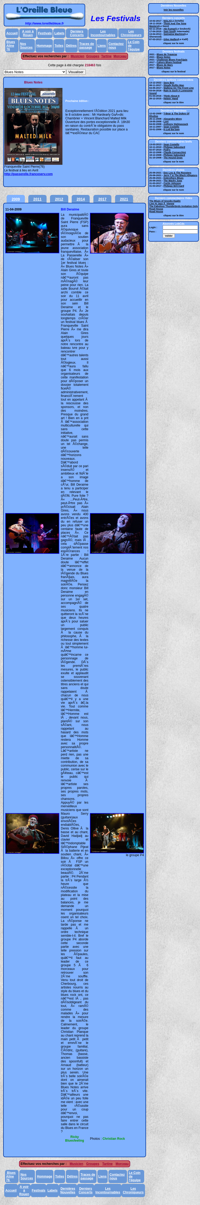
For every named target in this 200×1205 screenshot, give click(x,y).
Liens (102, 46)
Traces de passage (86, 45)
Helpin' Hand (170, 98)
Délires (71, 46)
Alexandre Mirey (172, 119)
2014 (81, 199)
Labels (59, 33)
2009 (16, 199)
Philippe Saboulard (174, 147)
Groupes (92, 56)
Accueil (12, 33)
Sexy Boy (168, 82)
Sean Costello (171, 126)
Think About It (171, 96)
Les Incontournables (103, 33)
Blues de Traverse (167, 54)
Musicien (77, 56)
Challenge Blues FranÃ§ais (172, 59)
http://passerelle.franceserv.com (28, 174)
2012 (59, 199)
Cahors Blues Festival (169, 62)
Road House (156, 209)
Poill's (166, 149)
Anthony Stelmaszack (175, 124)
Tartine (106, 56)
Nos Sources (26, 45)
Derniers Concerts (77, 33)
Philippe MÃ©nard (173, 186)
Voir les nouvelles (173, 9)
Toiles (58, 46)
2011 (37, 199)
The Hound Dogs (173, 157)
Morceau (119, 56)
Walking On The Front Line (178, 88)
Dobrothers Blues (173, 178)
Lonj (166, 121)
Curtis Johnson (172, 183)
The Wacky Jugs (172, 180)
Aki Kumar (169, 28)
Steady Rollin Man (173, 85)
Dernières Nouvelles (67, 1190)
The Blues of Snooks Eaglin (165, 201)
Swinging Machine (173, 34)
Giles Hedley (170, 39)
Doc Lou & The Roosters (177, 172)
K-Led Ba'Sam (171, 129)
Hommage (44, 46)
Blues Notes (163, 57)
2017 (102, 199)
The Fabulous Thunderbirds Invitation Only (173, 206)
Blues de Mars (165, 65)
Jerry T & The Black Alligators (180, 175)
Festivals (45, 33)
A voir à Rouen (28, 33)
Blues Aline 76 (10, 45)
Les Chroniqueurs (131, 33)
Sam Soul (168, 31)
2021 (124, 199)
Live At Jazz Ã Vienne (161, 203)
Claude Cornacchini (174, 152)
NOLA (166, 21)
